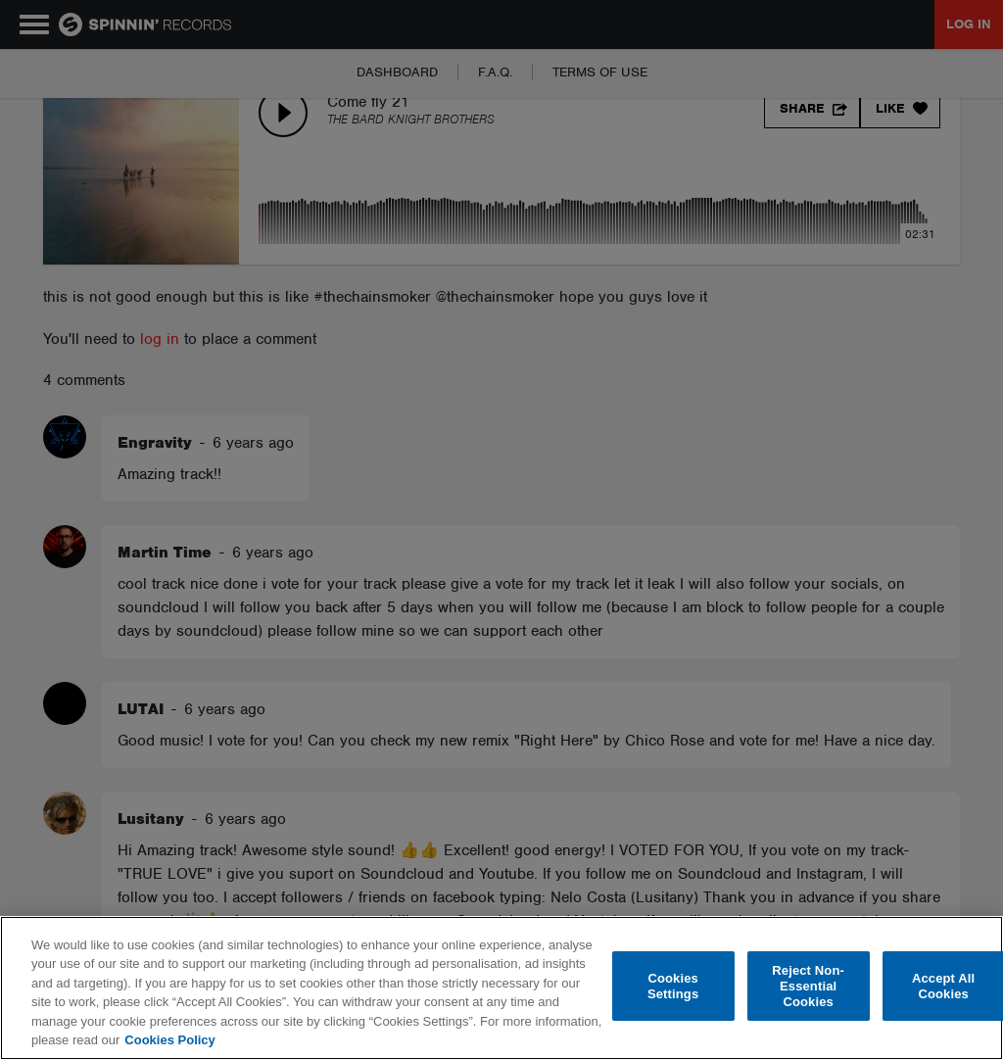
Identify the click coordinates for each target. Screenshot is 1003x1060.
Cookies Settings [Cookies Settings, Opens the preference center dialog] (672, 986)
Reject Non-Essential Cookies (808, 986)
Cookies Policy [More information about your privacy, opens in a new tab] (169, 1040)
